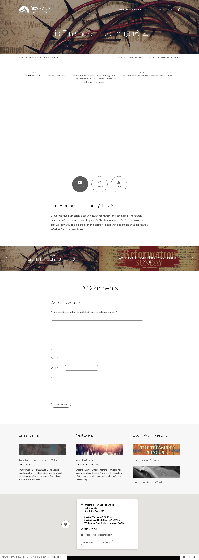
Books (152, 58)
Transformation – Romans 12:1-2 (38, 459)
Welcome (124, 10)
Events (148, 10)
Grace (75, 78)
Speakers (163, 58)
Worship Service (85, 459)
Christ (91, 75)
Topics (132, 58)
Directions (106, 543)
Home (21, 58)
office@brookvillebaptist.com (98, 534)
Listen (99, 184)
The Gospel (98, 81)
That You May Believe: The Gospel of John (143, 75)
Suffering (88, 81)
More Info (88, 543)
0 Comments (190, 557)
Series (142, 58)
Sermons (136, 10)
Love (91, 78)
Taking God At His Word (147, 482)
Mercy (97, 78)
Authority (42, 58)
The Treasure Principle (146, 459)
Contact (159, 10)
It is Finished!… (56, 58)
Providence (106, 78)
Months (175, 58)
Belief (85, 75)
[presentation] (70, 391)
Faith (113, 75)
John (170, 75)
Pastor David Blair (56, 75)
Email (54, 368)
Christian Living (102, 75)
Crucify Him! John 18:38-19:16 (51, 259)
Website (55, 378)
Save (119, 184)
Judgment (83, 78)
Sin (114, 78)
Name (54, 358)
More (170, 10)
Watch (80, 184)
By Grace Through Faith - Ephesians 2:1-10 (148, 259)
